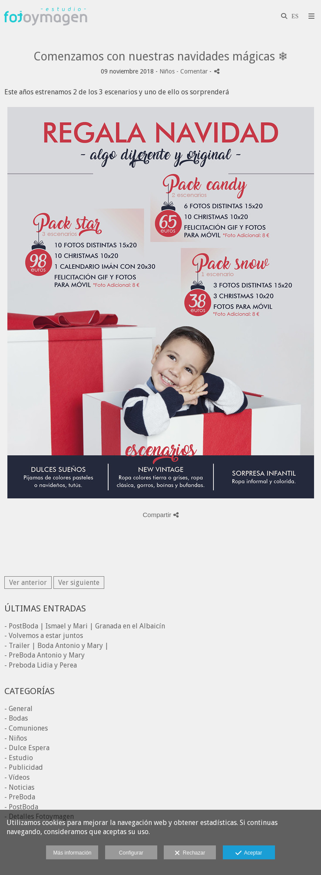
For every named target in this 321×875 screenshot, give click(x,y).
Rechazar (190, 853)
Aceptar (248, 853)
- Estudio (18, 758)
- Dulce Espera (27, 748)
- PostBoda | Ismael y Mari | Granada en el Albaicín (84, 626)
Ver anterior (28, 582)
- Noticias (19, 787)
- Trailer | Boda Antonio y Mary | (56, 645)
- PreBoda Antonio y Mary (44, 655)
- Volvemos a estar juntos (43, 635)
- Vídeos (17, 777)
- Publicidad (23, 767)
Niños (167, 71)
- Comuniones (26, 728)
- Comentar (192, 71)
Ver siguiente (78, 582)
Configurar (131, 853)
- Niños (15, 738)
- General (18, 709)
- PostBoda (21, 807)
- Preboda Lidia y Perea (40, 665)
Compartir (160, 514)
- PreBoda (19, 797)
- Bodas (16, 718)
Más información (72, 853)
